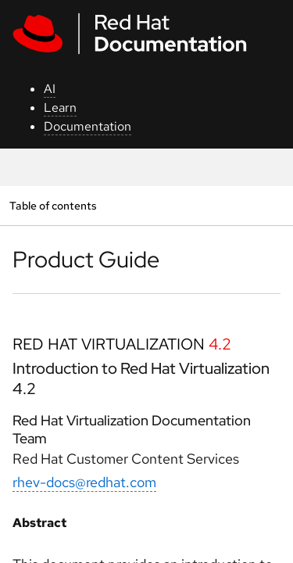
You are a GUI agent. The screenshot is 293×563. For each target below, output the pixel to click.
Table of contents (53, 205)
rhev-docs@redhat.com (84, 482)
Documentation (87, 126)
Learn (60, 107)
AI (49, 89)
